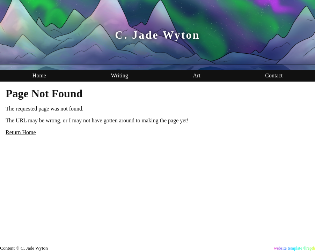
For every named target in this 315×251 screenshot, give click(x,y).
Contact (274, 75)
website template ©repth (294, 248)
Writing (119, 75)
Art (196, 75)
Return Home (21, 132)
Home (39, 75)
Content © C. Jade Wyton (24, 248)
